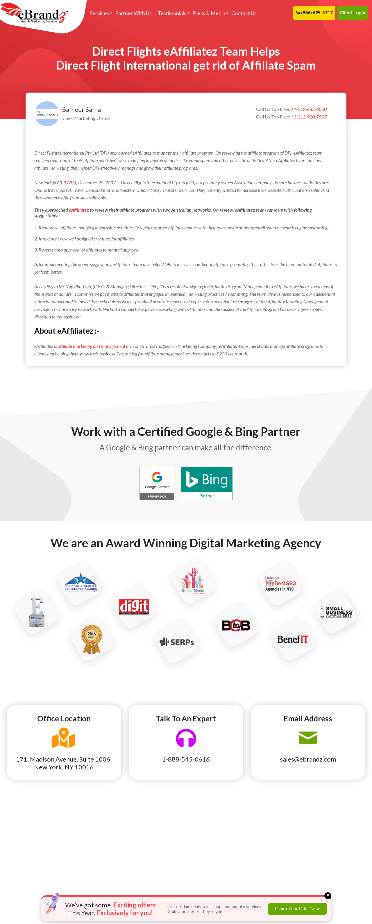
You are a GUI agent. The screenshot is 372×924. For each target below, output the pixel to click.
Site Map (325, 829)
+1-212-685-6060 (309, 109)
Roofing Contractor (27, 870)
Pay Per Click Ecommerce (217, 829)
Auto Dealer (20, 813)
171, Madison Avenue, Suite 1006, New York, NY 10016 (64, 763)
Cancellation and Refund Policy (340, 817)
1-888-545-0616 (186, 759)
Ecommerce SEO (147, 821)
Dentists (16, 829)
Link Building (205, 813)
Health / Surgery (85, 837)
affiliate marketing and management (91, 346)
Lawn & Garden (83, 853)
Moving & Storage (86, 862)
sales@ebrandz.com (308, 759)
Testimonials (172, 13)
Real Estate (80, 870)
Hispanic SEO (145, 845)
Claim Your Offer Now (297, 908)
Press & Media (208, 13)
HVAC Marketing (85, 845)
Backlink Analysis (148, 829)
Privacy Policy (270, 845)
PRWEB (68, 182)
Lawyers (16, 853)
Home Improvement (27, 837)
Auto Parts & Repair (88, 813)
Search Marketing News (279, 821)
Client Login (352, 12)
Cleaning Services (25, 821)
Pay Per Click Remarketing (157, 837)
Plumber (16, 862)
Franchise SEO (146, 813)
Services (99, 13)
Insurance (17, 845)
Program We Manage (213, 845)
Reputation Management (217, 821)
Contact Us (244, 13)
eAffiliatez (79, 210)
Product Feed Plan (210, 837)
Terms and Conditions (277, 837)
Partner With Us (133, 13)
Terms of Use (268, 829)
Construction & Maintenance (83, 825)
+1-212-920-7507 (309, 116)
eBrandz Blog (269, 813)
